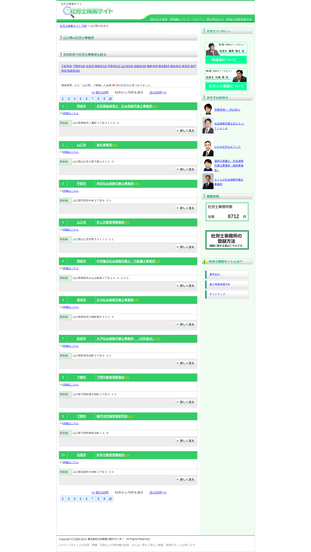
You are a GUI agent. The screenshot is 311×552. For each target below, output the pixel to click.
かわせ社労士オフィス (227, 146)
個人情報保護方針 (240, 19)
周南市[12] (101, 66)
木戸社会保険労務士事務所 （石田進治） (126, 338)
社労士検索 (160, 19)
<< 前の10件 (100, 92)
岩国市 (81, 455)
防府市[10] (73, 70)
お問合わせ (217, 19)
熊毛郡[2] (163, 66)
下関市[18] (79, 66)
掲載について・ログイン (188, 19)
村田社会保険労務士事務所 (115, 183)
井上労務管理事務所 (110, 222)
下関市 (81, 377)
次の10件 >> (158, 92)
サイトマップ (217, 294)
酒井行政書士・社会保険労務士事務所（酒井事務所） (228, 165)
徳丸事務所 (104, 145)
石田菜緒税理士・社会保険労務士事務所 (124, 106)
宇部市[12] (114, 66)
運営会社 (214, 274)
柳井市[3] (152, 66)
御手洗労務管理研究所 (112, 416)
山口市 (81, 145)
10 (110, 98)
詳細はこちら (71, 113)
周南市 (81, 106)
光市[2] (90, 66)
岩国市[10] (140, 66)
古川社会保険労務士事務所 (115, 300)
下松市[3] (66, 66)
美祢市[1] (175, 66)
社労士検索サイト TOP (73, 25)
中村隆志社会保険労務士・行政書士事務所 (126, 261)
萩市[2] (186, 66)
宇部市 (81, 183)
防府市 (81, 338)
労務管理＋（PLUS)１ (227, 109)
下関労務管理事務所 (110, 377)
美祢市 (81, 300)
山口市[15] (127, 66)
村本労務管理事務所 (110, 455)
